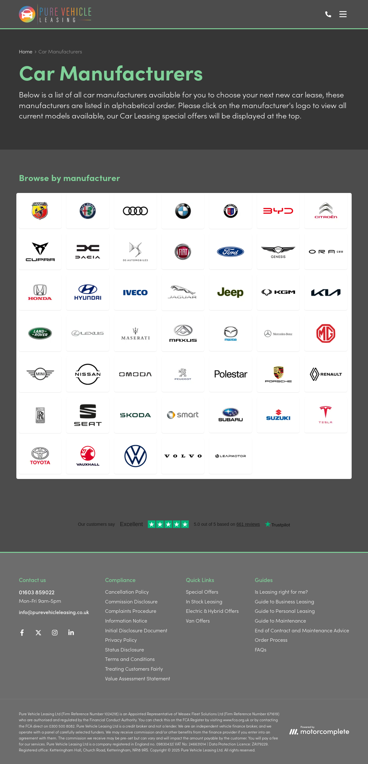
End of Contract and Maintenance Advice (302, 630)
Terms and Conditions (130, 658)
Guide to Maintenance (280, 620)
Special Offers (202, 591)
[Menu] (343, 14)
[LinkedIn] (71, 633)
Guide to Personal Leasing (285, 610)
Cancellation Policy (127, 591)
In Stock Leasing (204, 601)
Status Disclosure (124, 649)
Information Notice (126, 620)
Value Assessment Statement (137, 678)
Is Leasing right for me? (281, 591)
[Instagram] (55, 633)
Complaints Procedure (130, 610)
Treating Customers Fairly (134, 668)
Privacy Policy (121, 639)
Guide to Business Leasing (284, 601)
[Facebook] (22, 633)
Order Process (271, 639)
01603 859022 (36, 592)
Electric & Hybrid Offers (212, 610)
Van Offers (198, 620)
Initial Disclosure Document (136, 630)
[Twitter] (38, 633)
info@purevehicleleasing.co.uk (54, 611)
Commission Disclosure (131, 601)
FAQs (260, 649)
